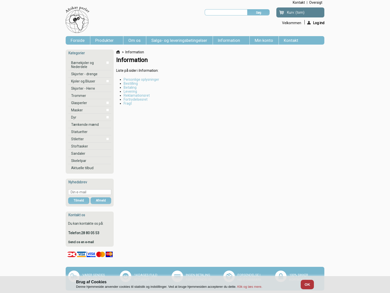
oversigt (315, 2)
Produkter (105, 41)
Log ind (315, 22)
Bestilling (131, 83)
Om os (134, 40)
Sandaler (78, 153)
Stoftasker (79, 146)
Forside (78, 40)
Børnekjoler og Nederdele (82, 65)
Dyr (73, 117)
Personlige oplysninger (141, 79)
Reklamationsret (137, 95)
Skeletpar (78, 161)
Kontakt (291, 40)
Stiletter (77, 139)
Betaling (130, 87)
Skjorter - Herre (83, 88)
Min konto (264, 40)
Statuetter (79, 132)
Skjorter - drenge (84, 74)
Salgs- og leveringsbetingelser (179, 40)
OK (307, 284)
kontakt (299, 2)
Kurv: (295, 12)
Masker (77, 110)
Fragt (128, 103)
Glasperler (79, 103)
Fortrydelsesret (135, 99)
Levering (130, 91)
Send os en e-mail (81, 242)
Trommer (78, 96)
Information (230, 41)
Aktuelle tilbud (82, 168)
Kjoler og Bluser (83, 81)
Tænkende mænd (85, 125)
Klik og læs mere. (249, 287)
